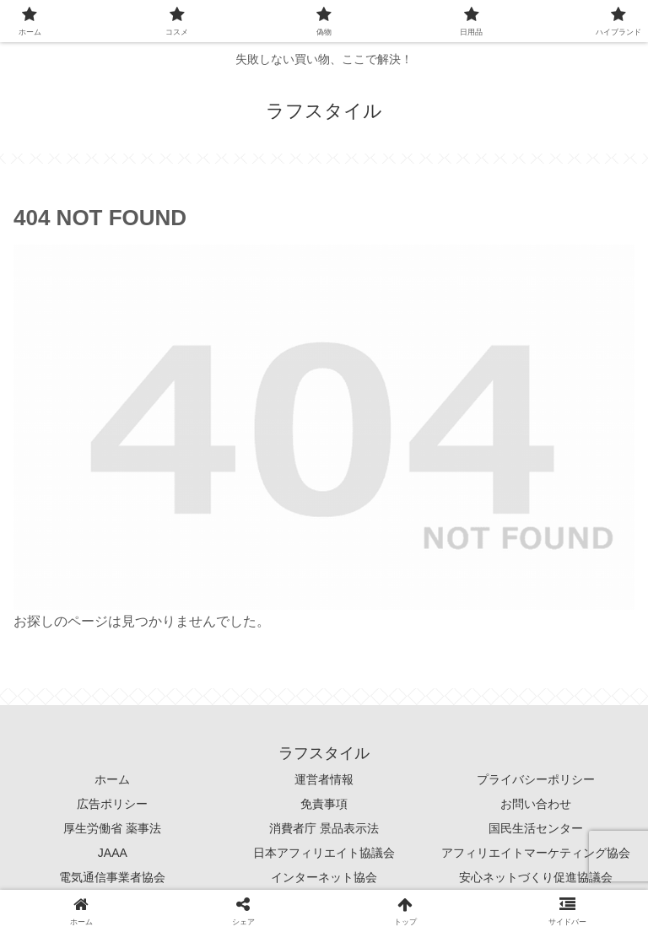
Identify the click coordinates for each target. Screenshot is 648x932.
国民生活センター (536, 828)
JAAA (112, 852)
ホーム (112, 779)
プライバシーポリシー (536, 779)
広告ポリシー (112, 804)
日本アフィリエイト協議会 (324, 852)
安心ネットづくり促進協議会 (536, 877)
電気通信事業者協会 (112, 877)
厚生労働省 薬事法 (112, 828)
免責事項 (324, 804)
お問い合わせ (535, 804)
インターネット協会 (324, 877)
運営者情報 (324, 779)
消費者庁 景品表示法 (324, 828)
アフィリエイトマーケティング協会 (535, 852)
